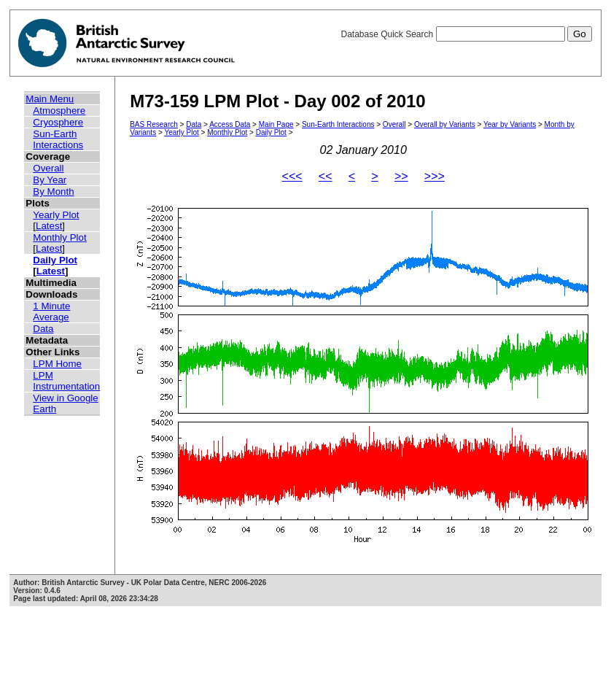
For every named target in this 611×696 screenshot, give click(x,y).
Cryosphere (58, 122)
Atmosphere (59, 110)
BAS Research (154, 124)
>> (401, 176)
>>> (434, 176)
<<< (292, 176)
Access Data (229, 124)
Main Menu (50, 98)
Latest (49, 225)
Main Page (276, 124)
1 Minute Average (51, 311)
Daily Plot (55, 260)
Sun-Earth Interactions (58, 139)
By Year (49, 179)
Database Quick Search (465, 34)
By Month (53, 191)
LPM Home (57, 363)
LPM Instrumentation (66, 381)
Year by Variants (509, 124)
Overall (48, 168)
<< (325, 176)
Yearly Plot (56, 214)
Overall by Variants (444, 124)
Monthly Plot (59, 237)
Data (43, 328)
